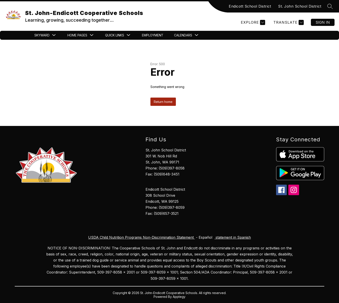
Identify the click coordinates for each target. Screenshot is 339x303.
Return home (163, 102)
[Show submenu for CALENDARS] (183, 35)
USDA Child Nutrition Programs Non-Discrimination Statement (141, 237)
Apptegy (179, 297)
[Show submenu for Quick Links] (114, 35)
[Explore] (252, 22)
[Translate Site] (288, 22)
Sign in (323, 22)
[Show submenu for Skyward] (42, 35)
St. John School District (299, 6)
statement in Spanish (232, 237)
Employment (152, 35)
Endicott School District (250, 6)
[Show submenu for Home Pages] (77, 35)
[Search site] (330, 6)
